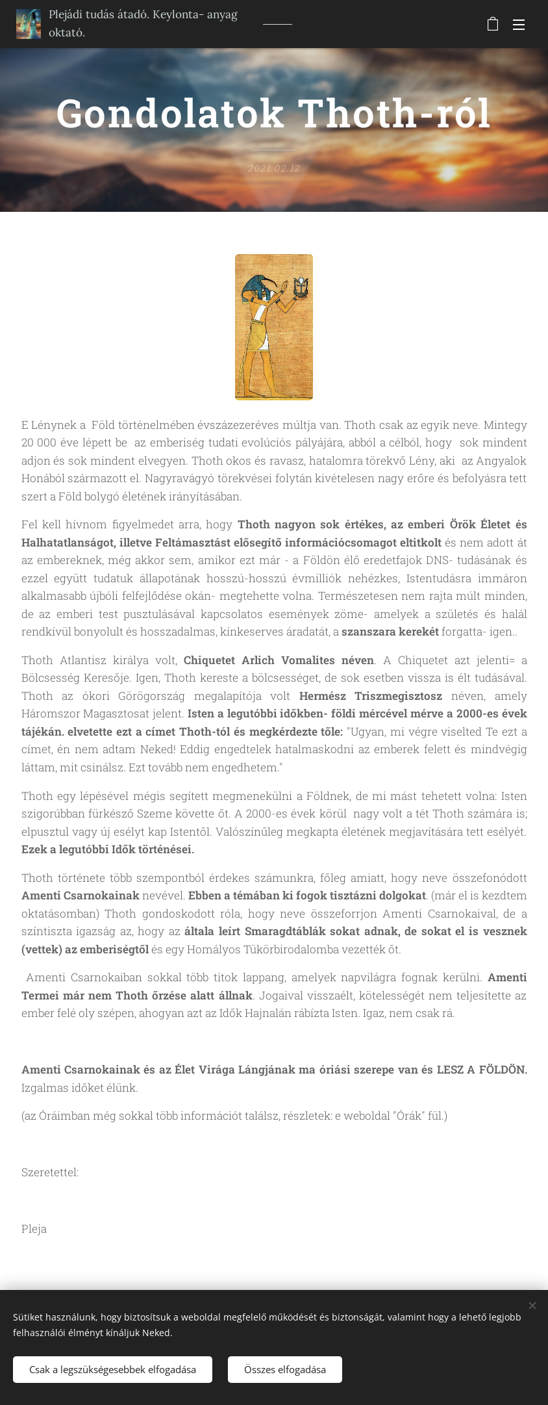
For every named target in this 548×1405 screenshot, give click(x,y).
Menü (519, 24)
